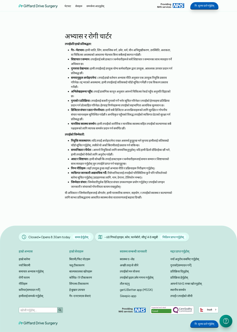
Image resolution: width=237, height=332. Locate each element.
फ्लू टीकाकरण (76, 265)
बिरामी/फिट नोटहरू (79, 259)
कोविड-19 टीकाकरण (80, 277)
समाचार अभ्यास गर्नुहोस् (31, 271)
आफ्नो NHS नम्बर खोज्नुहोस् (186, 283)
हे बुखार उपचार (77, 289)
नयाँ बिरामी (24, 265)
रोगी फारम (24, 277)
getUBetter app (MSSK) (136, 289)
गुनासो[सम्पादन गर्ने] (181, 265)
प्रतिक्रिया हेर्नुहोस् (179, 277)
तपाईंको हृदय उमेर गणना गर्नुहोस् (136, 277)
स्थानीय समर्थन (178, 289)
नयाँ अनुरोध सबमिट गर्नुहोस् (184, 259)
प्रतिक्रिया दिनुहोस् (179, 271)
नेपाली (206, 309)
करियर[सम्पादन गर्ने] (29, 289)
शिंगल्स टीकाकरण (79, 283)
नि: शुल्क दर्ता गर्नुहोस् (204, 5)
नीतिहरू (23, 283)
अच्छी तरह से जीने (129, 265)
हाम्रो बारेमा (24, 259)
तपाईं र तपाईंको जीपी (181, 296)
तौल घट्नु (125, 283)
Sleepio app (128, 296)
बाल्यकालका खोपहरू (80, 271)
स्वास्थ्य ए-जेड (127, 259)
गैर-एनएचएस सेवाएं (80, 296)
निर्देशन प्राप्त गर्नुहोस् (173, 237)
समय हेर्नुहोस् (81, 237)
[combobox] (208, 310)
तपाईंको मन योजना (130, 271)
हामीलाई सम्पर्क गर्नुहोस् (31, 296)
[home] (38, 5)
